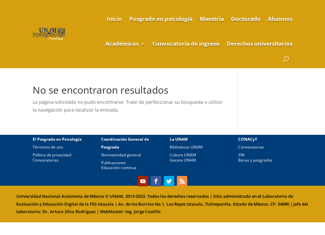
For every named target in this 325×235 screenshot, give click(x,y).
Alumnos (280, 19)
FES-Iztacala (102, 204)
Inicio (114, 19)
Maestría (212, 19)
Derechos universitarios (259, 43)
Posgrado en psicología (161, 19)
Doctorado (246, 19)
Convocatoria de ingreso (186, 43)
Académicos (122, 43)
